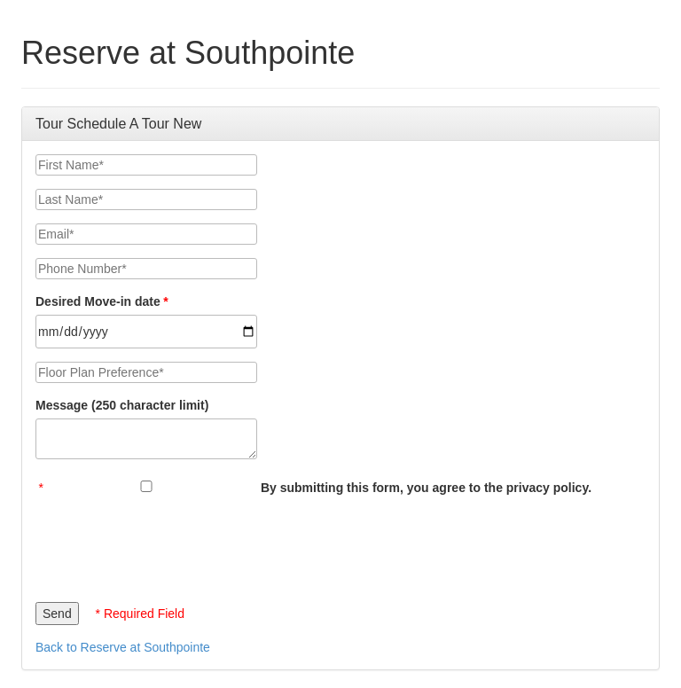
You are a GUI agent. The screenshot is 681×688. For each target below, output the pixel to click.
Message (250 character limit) (121, 405)
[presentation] (170, 544)
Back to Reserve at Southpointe (122, 647)
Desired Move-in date (97, 301)
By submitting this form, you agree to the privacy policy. (426, 488)
